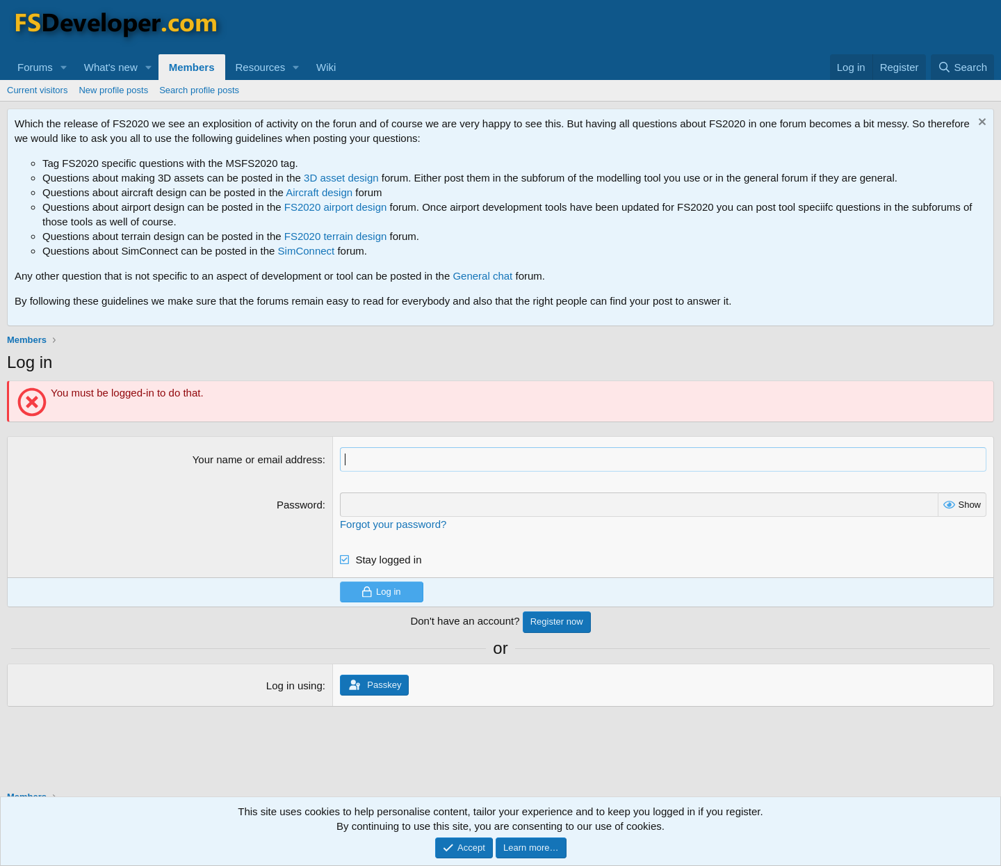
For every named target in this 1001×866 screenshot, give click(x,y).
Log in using (294, 685)
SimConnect (306, 251)
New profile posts (113, 90)
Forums (35, 67)
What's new (111, 67)
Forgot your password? (393, 524)
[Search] (962, 67)
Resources (261, 67)
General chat (482, 276)
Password (300, 505)
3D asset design (341, 178)
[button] (64, 67)
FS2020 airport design (335, 207)
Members (192, 67)
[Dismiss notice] (980, 123)
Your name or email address (258, 459)
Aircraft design (319, 192)
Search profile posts (199, 90)
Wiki (326, 67)
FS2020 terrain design (335, 236)
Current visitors (37, 90)
